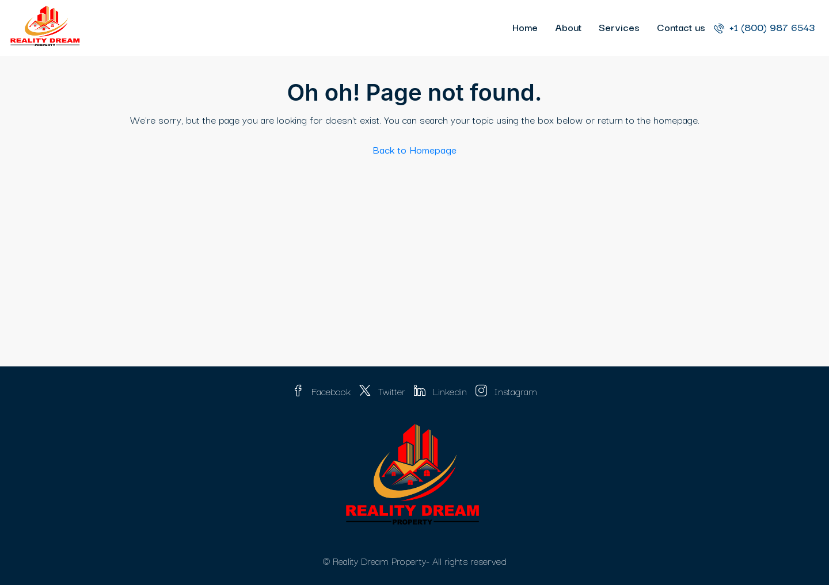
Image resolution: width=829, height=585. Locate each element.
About (568, 27)
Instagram (506, 391)
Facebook (322, 391)
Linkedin (442, 391)
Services (619, 27)
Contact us (681, 27)
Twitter (383, 391)
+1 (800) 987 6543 (764, 27)
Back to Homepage (415, 149)
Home (525, 27)
